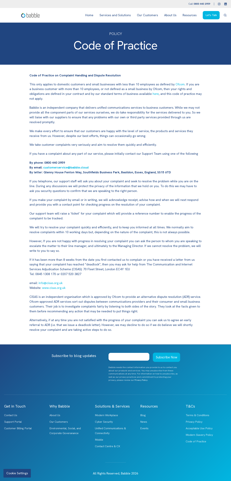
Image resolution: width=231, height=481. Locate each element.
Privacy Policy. (141, 380)
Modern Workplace (106, 415)
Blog (143, 415)
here (156, 94)
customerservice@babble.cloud (66, 167)
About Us (170, 15)
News (143, 422)
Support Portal (13, 422)
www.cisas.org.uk (53, 288)
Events (144, 428)
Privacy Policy (194, 422)
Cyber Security (104, 422)
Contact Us (10, 415)
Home (89, 15)
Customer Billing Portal (18, 428)
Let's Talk (211, 15)
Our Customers (147, 15)
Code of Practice (196, 441)
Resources (190, 15)
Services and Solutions (115, 15)
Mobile (99, 440)
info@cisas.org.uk (51, 283)
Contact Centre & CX (107, 446)
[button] (225, 15)
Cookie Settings (17, 473)
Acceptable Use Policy (199, 428)
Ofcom (180, 84)
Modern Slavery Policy (199, 435)
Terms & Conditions (197, 415)
